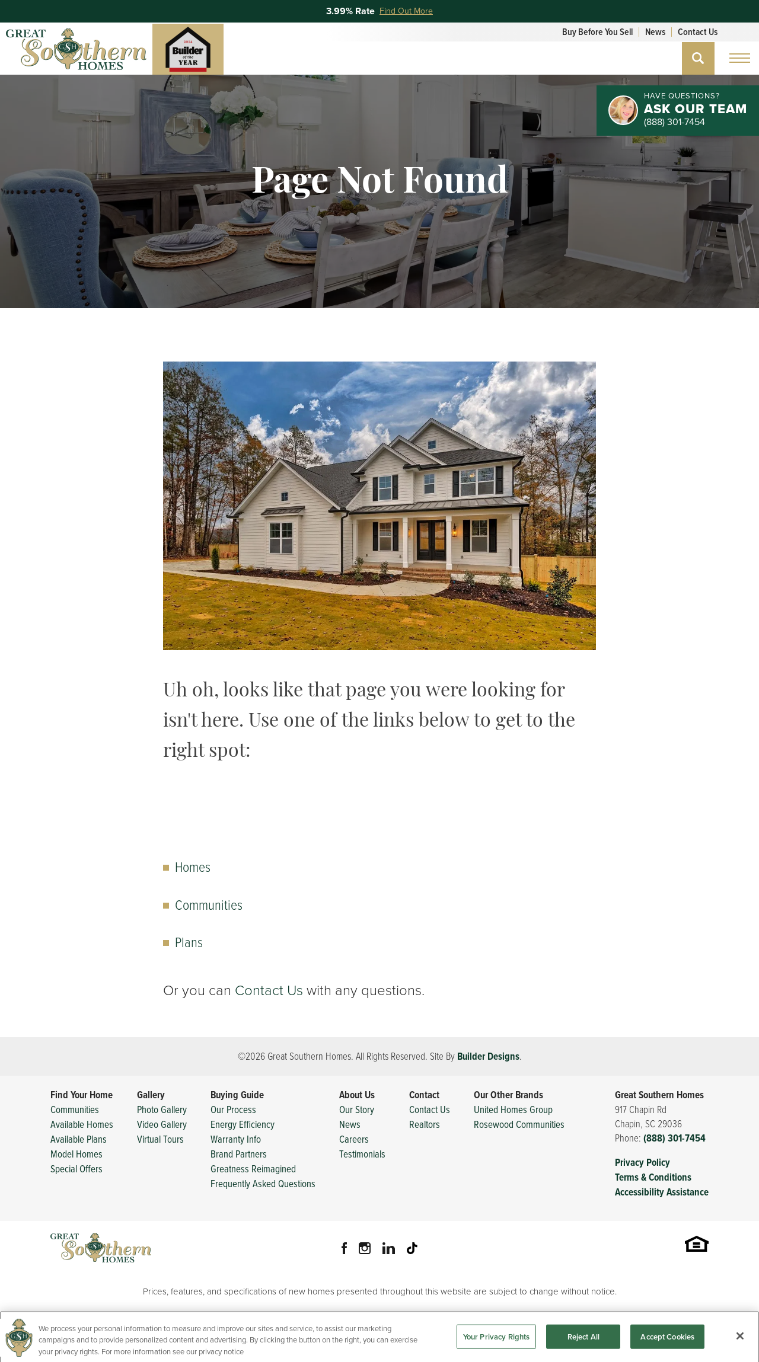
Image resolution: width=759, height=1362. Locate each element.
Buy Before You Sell (597, 32)
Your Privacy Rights (496, 1344)
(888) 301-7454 (674, 1138)
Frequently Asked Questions (263, 1183)
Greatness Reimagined (253, 1168)
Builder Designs (488, 1056)
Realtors (424, 1124)
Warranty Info (236, 1139)
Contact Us (697, 32)
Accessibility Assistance (662, 1192)
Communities (209, 904)
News (655, 32)
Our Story (356, 1109)
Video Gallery (162, 1124)
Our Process (233, 1109)
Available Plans (78, 1139)
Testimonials (362, 1153)
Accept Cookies (667, 1344)
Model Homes (76, 1153)
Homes (193, 866)
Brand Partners (239, 1153)
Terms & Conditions (653, 1177)
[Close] (740, 1343)
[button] (698, 58)
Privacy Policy (642, 1162)
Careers (354, 1139)
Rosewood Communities (519, 1124)
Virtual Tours (160, 1139)
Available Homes (81, 1124)
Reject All (583, 1344)
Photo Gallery (162, 1109)
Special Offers (76, 1168)
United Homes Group (513, 1109)
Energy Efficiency (243, 1124)
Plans (189, 941)
